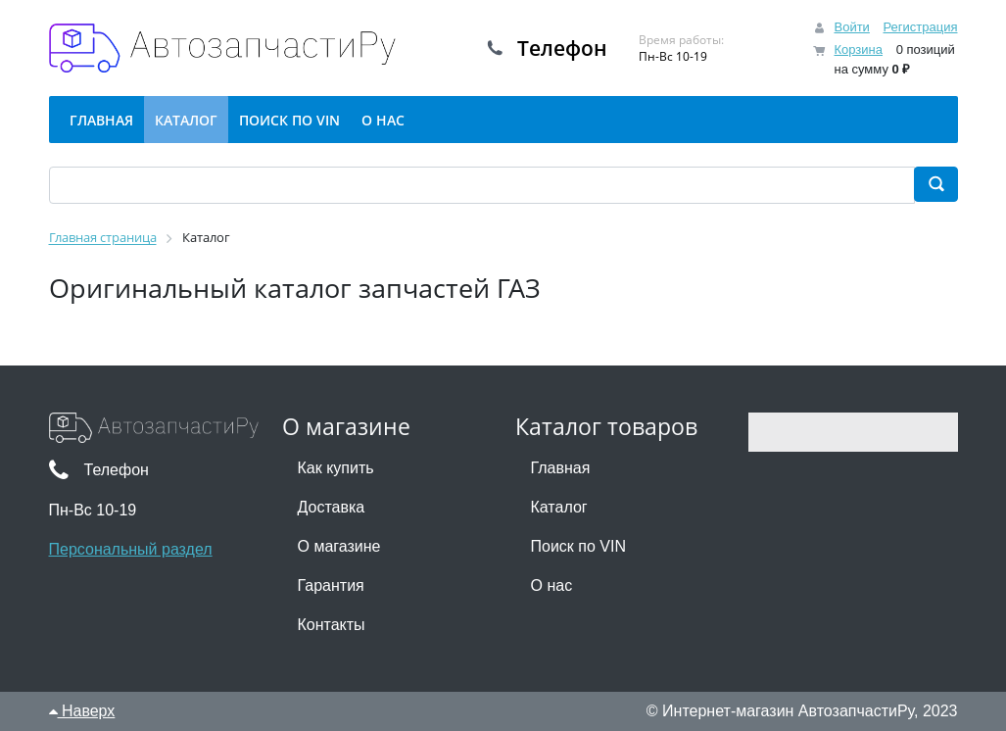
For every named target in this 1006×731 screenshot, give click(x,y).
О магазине (339, 546)
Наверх (82, 711)
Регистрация (921, 27)
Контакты (331, 624)
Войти (851, 27)
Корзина (858, 49)
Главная (561, 468)
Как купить (336, 468)
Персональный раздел (131, 549)
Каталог (559, 507)
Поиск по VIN (578, 546)
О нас (552, 585)
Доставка (331, 507)
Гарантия (331, 585)
